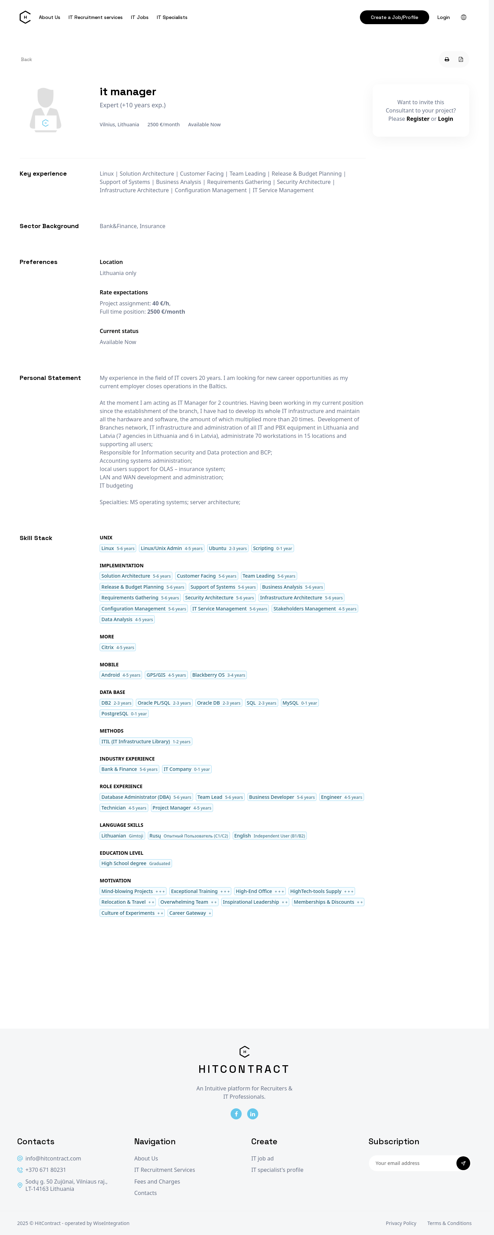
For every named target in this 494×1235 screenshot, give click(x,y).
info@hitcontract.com (49, 1158)
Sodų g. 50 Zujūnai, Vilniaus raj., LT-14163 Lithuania (62, 1185)
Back (26, 59)
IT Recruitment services (96, 17)
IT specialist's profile (277, 1170)
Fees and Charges (157, 1181)
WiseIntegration (111, 1223)
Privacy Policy (401, 1223)
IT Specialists (172, 17)
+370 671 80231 (41, 1170)
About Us (49, 17)
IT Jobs (140, 17)
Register (418, 118)
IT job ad (262, 1158)
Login (443, 17)
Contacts (145, 1193)
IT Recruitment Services (164, 1170)
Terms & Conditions (449, 1223)
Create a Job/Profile (394, 17)
